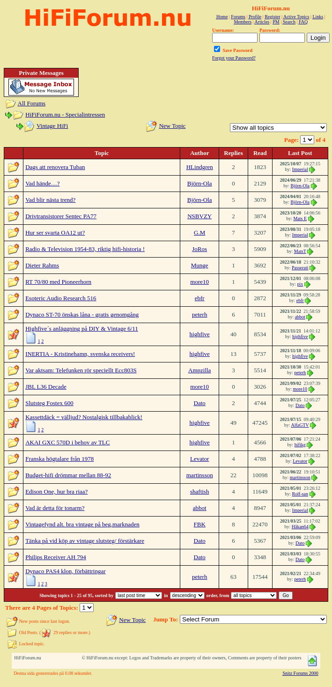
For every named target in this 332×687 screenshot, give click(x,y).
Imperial (300, 169)
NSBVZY (199, 216)
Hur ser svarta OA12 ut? (55, 232)
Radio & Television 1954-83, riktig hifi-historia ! (85, 248)
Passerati (300, 267)
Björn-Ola (199, 183)
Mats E (300, 218)
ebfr (200, 298)
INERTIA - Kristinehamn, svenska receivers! (80, 353)
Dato (200, 402)
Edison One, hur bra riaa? (56, 491)
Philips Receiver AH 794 (55, 557)
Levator (199, 458)
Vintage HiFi (52, 125)
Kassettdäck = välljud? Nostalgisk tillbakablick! (83, 417)
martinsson (199, 475)
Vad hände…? (42, 183)
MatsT (300, 251)
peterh (199, 314)
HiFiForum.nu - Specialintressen (65, 114)
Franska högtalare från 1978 (59, 458)
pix (300, 284)
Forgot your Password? (234, 57)
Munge (199, 265)
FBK (200, 524)
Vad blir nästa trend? (50, 199)
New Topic (172, 125)
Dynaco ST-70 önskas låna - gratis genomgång (82, 314)
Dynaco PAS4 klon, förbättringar (65, 571)
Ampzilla (199, 370)
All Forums (32, 103)
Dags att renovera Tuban (55, 166)
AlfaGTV (300, 425)
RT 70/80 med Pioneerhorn (58, 281)
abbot (300, 316)
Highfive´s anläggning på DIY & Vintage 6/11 (81, 328)
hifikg (300, 444)
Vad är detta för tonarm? (54, 507)
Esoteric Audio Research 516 (60, 298)
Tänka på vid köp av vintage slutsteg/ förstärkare (84, 540)
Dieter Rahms (42, 265)
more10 (199, 281)
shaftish (199, 491)
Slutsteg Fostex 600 (49, 402)
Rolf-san (300, 493)
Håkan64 (300, 526)
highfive (200, 334)
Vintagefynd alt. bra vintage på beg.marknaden (82, 524)
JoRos (199, 248)
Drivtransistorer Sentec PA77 (60, 216)
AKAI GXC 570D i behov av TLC (67, 442)
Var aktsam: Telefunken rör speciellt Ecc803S (80, 370)
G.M (199, 232)
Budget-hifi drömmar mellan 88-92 (68, 475)
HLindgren (199, 166)
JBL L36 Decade (45, 386)
